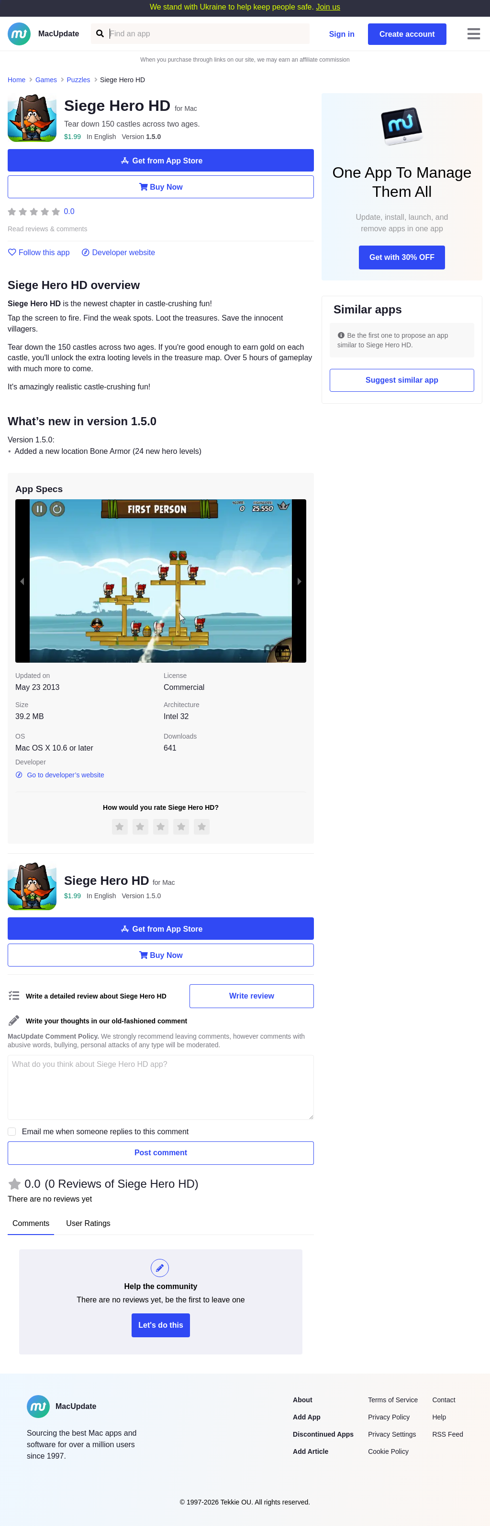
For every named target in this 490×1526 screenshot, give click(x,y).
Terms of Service (393, 1400)
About (302, 1400)
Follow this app (39, 253)
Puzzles (78, 79)
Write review (251, 996)
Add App (307, 1417)
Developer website (118, 253)
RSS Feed (447, 1434)
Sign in (342, 34)
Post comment (160, 1153)
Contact (443, 1400)
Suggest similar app (402, 380)
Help (439, 1417)
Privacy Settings (392, 1434)
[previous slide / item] (22, 581)
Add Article (310, 1451)
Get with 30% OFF (401, 257)
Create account (407, 34)
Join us (328, 7)
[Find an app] (99, 34)
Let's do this (160, 1325)
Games (46, 79)
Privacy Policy (389, 1417)
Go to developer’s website (59, 775)
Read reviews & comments (48, 229)
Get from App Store (161, 160)
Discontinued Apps (323, 1434)
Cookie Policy (388, 1451)
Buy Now (160, 187)
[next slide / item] (299, 581)
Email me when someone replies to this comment (105, 1132)
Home (16, 79)
